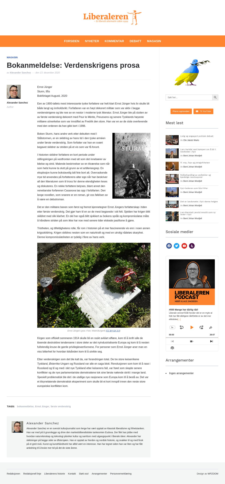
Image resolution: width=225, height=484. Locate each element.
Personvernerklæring (120, 473)
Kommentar (114, 41)
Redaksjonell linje (32, 473)
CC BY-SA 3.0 (113, 331)
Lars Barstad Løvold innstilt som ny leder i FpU (197, 213)
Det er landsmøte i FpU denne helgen (199, 201)
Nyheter (92, 41)
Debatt (135, 41)
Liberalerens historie (54, 473)
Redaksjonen (13, 473)
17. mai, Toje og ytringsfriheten (195, 163)
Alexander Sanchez (20, 72)
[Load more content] (181, 111)
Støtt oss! (84, 473)
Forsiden (71, 41)
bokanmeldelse (25, 406)
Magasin (154, 41)
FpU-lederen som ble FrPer (194, 188)
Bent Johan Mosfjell (192, 155)
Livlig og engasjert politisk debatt (196, 136)
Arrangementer (99, 473)
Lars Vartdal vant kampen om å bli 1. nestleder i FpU (198, 150)
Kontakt (72, 473)
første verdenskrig (61, 406)
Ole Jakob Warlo (191, 140)
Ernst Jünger (42, 406)
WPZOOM (213, 473)
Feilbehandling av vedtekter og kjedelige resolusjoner (195, 176)
